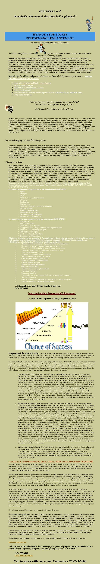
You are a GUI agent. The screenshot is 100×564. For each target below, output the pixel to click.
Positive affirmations (22, 90)
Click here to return (24, 555)
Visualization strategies (26, 403)
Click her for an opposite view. (69, 92)
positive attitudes (23, 538)
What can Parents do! (17, 542)
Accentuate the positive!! (20, 514)
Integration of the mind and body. (24, 353)
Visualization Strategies (23, 85)
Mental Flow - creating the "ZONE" (29, 88)
